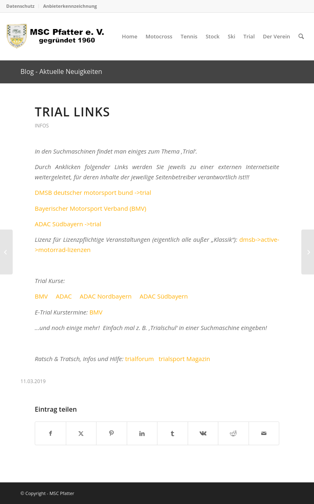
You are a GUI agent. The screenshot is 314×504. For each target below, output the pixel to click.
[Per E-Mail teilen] (264, 433)
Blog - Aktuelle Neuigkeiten (61, 71)
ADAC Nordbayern (106, 296)
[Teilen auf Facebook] (50, 433)
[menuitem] (22, 6)
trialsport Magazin (184, 359)
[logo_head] (58, 36)
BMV (41, 296)
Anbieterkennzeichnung (70, 6)
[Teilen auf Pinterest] (111, 433)
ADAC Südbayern (163, 296)
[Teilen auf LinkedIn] (142, 433)
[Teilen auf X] (81, 433)
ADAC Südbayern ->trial (68, 224)
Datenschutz (20, 6)
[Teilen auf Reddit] (233, 433)
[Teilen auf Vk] (203, 433)
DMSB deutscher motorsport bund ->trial (93, 192)
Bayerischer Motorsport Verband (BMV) (90, 208)
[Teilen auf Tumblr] (172, 433)
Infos (42, 125)
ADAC (64, 296)
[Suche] (301, 36)
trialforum (139, 359)
